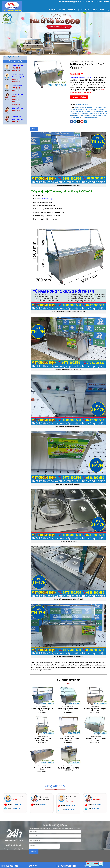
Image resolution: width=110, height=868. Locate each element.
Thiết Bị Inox (8, 193)
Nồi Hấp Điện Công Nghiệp (12, 172)
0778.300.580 (16, 104)
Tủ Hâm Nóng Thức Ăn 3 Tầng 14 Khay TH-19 (95, 710)
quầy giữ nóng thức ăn (84, 109)
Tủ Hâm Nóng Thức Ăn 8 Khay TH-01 (68, 710)
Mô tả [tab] (34, 129)
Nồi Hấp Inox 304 (9, 175)
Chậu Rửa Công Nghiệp (11, 151)
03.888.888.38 (16, 110)
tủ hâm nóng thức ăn (79, 115)
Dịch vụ (80, 10)
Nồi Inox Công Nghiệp (11, 179)
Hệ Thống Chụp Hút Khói (12, 161)
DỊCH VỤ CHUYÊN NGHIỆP (66, 866)
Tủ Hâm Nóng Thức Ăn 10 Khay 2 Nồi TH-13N (68, 739)
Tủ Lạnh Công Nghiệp (11, 221)
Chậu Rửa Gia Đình (10, 154)
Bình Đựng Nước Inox (11, 147)
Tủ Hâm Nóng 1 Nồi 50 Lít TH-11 (68, 768)
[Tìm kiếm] (108, 10)
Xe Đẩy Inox (8, 228)
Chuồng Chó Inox (10, 158)
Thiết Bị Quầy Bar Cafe (11, 200)
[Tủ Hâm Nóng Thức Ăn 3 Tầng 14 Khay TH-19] (95, 696)
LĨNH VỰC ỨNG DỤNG (9, 866)
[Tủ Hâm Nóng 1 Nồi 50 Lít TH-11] (68, 755)
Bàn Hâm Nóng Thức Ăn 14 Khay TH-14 (41, 769)
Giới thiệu (62, 10)
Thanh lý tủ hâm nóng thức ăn (78, 111)
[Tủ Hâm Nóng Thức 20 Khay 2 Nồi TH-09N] (42, 696)
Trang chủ (52, 10)
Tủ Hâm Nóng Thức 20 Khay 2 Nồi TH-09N (42, 710)
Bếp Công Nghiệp (9, 140)
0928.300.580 (16, 97)
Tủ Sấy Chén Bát (9, 225)
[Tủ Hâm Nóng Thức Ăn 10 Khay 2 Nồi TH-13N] (68, 725)
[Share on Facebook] (71, 121)
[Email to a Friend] (78, 121)
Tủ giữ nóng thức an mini (88, 113)
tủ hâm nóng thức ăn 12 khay (93, 115)
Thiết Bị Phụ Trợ (9, 197)
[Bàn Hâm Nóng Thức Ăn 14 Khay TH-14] (42, 755)
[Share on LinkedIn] (85, 121)
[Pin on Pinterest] (81, 121)
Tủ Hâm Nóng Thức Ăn (12, 211)
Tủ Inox (7, 218)
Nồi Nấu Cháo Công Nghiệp (12, 182)
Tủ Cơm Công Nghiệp (11, 207)
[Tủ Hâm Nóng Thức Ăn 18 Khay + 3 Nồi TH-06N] (95, 725)
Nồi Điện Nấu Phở (10, 168)
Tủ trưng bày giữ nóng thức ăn (89, 117)
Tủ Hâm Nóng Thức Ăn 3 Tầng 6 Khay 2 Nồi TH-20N (42, 739)
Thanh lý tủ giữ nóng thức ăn (98, 109)
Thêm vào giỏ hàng (79, 97)
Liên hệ (94, 10)
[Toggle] (25, 140)
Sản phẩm (71, 10)
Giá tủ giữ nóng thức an (93, 107)
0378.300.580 (16, 102)
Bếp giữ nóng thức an (80, 107)
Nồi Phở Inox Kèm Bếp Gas (12, 186)
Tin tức (101, 10)
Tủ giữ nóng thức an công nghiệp (96, 111)
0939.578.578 (16, 70)
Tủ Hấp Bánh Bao (9, 214)
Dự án (87, 10)
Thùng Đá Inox (9, 204)
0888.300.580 (16, 90)
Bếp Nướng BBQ (9, 143)
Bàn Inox (7, 133)
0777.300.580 (16, 88)
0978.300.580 (16, 99)
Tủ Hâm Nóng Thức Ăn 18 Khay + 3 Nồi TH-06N (95, 739)
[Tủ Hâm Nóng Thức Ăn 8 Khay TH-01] (68, 696)
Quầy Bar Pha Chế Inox (11, 189)
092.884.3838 (16, 68)
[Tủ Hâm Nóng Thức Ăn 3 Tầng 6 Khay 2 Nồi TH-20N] (42, 725)
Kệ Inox (7, 165)
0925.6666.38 (16, 82)
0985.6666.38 (16, 79)
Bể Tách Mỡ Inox (9, 136)
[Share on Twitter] (75, 121)
